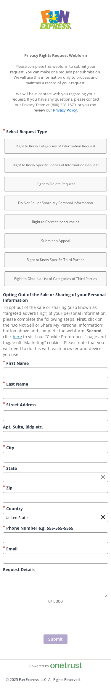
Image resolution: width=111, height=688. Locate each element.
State (10, 468)
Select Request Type (25, 131)
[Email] (55, 558)
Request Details (19, 569)
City (8, 447)
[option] (55, 146)
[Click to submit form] (55, 639)
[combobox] (55, 477)
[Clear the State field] (103, 477)
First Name (16, 363)
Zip (7, 488)
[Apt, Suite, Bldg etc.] (55, 436)
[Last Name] (55, 393)
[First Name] (55, 373)
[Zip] (55, 497)
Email (10, 549)
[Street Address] (55, 415)
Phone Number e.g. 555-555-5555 (38, 528)
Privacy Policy (65, 110)
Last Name (15, 384)
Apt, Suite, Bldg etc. (23, 427)
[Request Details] (55, 585)
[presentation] (56, 619)
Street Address (19, 404)
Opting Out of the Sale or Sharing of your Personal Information (54, 297)
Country (13, 508)
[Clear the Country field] (103, 517)
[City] (55, 457)
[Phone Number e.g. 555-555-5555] (55, 537)
